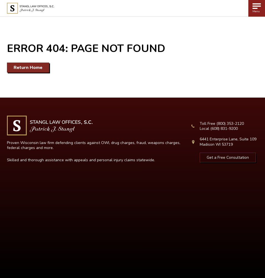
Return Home (28, 67)
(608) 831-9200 (224, 128)
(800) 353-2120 (230, 123)
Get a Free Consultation (228, 157)
